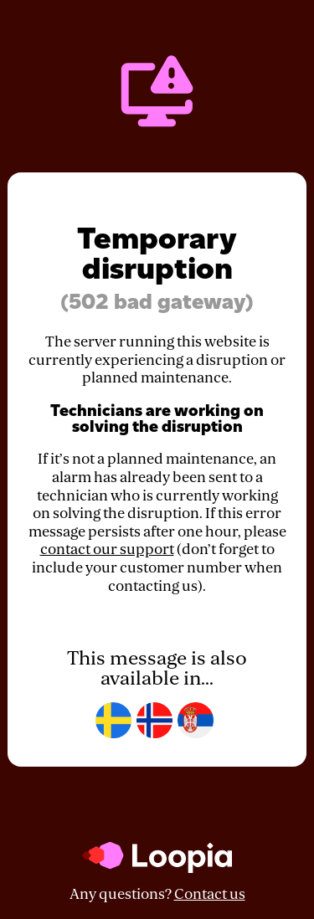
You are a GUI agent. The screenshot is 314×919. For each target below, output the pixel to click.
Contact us (209, 894)
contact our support (107, 549)
